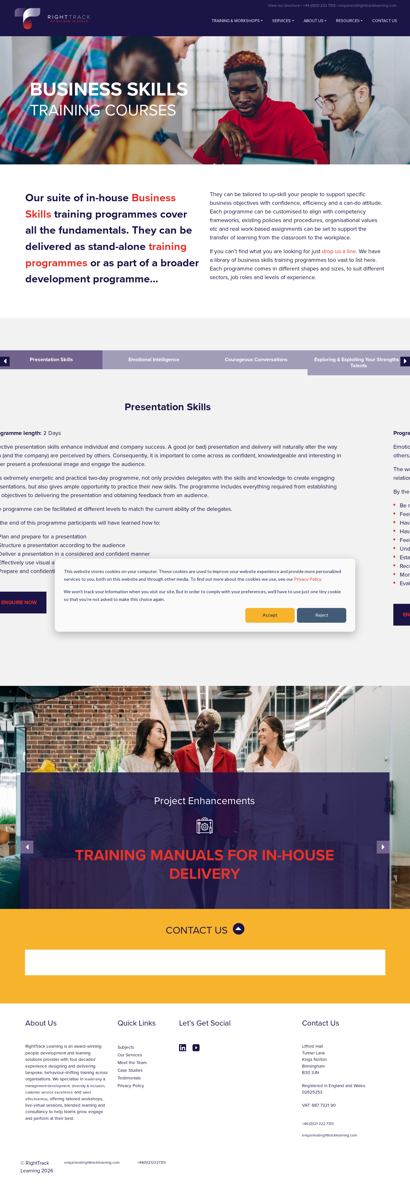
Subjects (126, 1047)
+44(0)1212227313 (151, 1162)
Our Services (130, 1055)
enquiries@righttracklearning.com (368, 5)
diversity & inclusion (88, 1086)
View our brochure (284, 5)
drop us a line (339, 251)
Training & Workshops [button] (236, 20)
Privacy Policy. (308, 579)
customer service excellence (49, 1092)
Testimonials (129, 1078)
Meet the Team (132, 1062)
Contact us (384, 20)
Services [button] (281, 20)
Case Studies (130, 1070)
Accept (270, 615)
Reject (321, 615)
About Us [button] (314, 20)
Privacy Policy (131, 1085)
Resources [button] (348, 20)
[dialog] (205, 594)
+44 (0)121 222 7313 (319, 5)
